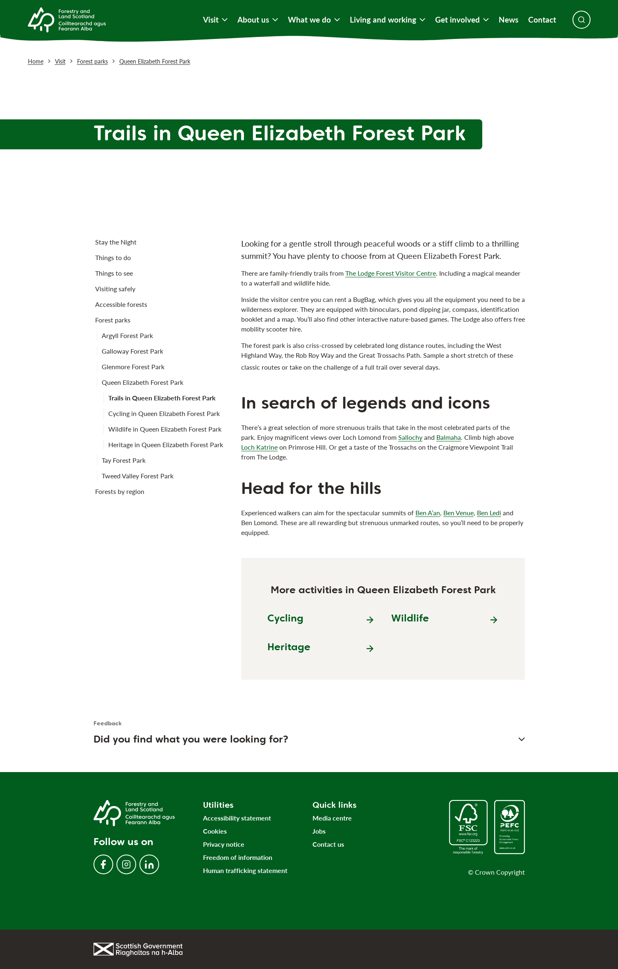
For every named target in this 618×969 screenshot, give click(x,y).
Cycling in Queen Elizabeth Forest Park (164, 413)
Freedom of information (237, 857)
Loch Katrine (259, 447)
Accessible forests (121, 304)
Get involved (462, 19)
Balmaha (448, 437)
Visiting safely (115, 289)
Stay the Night (116, 242)
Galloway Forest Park (132, 351)
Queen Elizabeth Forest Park (154, 61)
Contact (542, 19)
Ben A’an (427, 512)
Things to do (113, 257)
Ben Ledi (489, 512)
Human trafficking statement (245, 870)
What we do (314, 19)
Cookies (215, 831)
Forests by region (119, 491)
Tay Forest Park (124, 460)
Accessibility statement (237, 818)
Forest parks (92, 61)
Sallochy (410, 437)
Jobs (319, 831)
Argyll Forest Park (127, 335)
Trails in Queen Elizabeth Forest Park (162, 398)
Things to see (114, 273)
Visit (215, 19)
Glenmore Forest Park (133, 366)
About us (257, 19)
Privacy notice (223, 844)
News (508, 19)
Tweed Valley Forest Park (137, 476)
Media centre (332, 818)
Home (35, 61)
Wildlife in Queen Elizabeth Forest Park (164, 429)
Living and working (387, 19)
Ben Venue (458, 512)
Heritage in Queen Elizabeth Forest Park (165, 444)
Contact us (328, 844)
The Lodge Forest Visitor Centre (390, 273)
